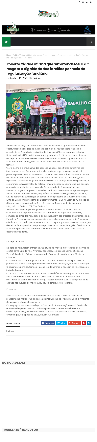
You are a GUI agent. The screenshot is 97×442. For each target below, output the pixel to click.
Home (8, 55)
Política (16, 55)
